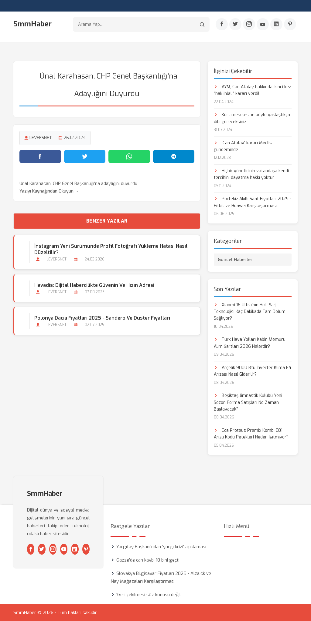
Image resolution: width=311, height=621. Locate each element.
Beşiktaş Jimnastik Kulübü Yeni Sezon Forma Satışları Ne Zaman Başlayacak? (248, 402)
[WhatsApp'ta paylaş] (129, 156)
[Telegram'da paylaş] (174, 156)
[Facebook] (222, 24)
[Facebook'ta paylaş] (40, 156)
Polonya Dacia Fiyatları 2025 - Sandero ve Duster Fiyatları (102, 318)
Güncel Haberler (235, 259)
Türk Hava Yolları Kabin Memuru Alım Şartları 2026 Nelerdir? (249, 343)
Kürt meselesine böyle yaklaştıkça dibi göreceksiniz (252, 118)
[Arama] (202, 24)
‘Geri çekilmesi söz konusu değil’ (149, 595)
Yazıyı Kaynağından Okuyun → (49, 191)
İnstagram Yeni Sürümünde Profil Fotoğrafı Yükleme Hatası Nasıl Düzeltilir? (110, 249)
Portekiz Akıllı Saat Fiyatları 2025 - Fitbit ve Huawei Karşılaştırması (252, 202)
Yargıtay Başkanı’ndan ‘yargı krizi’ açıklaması (161, 547)
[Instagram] (249, 24)
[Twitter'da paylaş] (85, 156)
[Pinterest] (290, 24)
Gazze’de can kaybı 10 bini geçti (147, 560)
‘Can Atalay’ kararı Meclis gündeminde (243, 146)
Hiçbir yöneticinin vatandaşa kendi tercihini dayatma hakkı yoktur (251, 174)
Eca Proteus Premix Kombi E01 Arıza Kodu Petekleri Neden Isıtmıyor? (251, 433)
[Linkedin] (276, 24)
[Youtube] (263, 24)
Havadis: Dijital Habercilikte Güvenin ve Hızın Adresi (94, 285)
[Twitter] (235, 24)
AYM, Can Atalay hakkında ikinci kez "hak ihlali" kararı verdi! (252, 90)
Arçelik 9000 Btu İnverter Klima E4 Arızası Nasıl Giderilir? (252, 370)
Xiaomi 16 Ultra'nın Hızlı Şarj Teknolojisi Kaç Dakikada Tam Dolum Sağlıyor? (249, 311)
